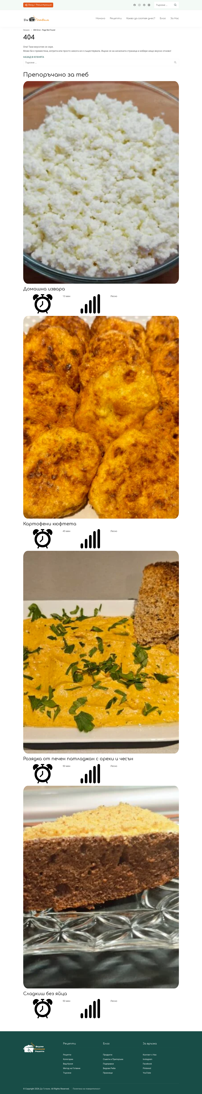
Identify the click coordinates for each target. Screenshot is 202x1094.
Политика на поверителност (86, 1089)
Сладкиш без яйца (45, 993)
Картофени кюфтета (50, 523)
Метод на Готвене (71, 1068)
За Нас (174, 18)
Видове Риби (109, 1068)
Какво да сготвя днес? (140, 18)
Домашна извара (44, 288)
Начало (100, 18)
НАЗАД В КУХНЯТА (33, 57)
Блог (163, 18)
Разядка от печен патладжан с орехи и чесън (79, 758)
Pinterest (147, 1068)
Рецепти (116, 18)
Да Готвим (45, 1089)
